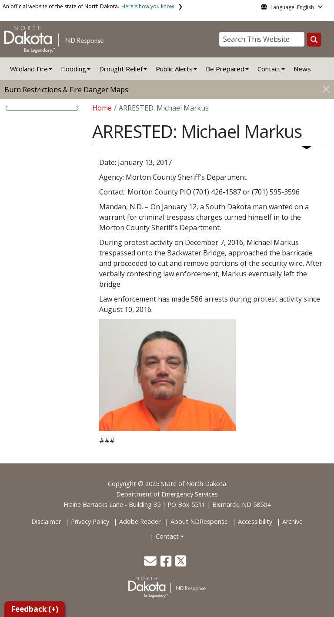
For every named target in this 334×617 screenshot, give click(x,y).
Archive (292, 521)
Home (102, 108)
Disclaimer (46, 521)
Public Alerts (174, 68)
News (302, 68)
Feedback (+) (34, 609)
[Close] (326, 89)
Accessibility (255, 521)
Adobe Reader (139, 521)
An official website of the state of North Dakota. (88, 6)
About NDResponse (199, 521)
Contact (167, 536)
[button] (151, 563)
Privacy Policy (90, 521)
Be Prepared (225, 68)
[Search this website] (314, 40)
